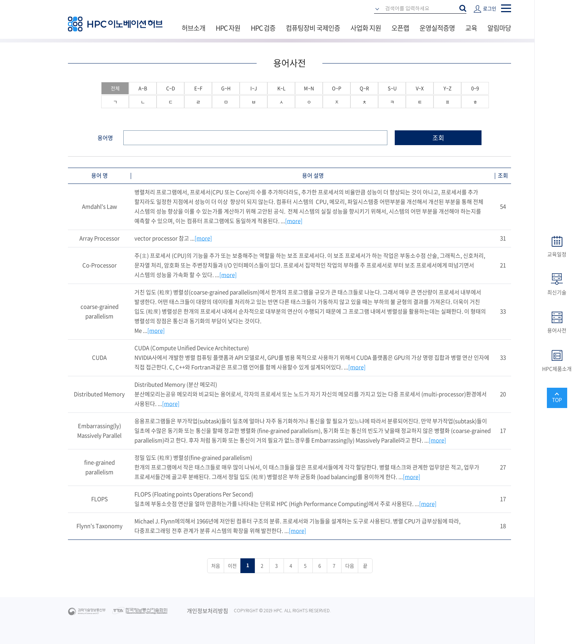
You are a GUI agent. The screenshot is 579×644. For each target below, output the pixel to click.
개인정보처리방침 (207, 611)
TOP (557, 399)
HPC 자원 (228, 28)
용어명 (105, 138)
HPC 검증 (263, 28)
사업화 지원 (365, 28)
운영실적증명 (437, 28)
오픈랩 (400, 28)
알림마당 (499, 28)
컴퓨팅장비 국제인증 (313, 28)
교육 (471, 28)
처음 (215, 565)
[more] (293, 221)
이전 (232, 565)
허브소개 (193, 28)
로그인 (489, 8)
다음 (349, 565)
